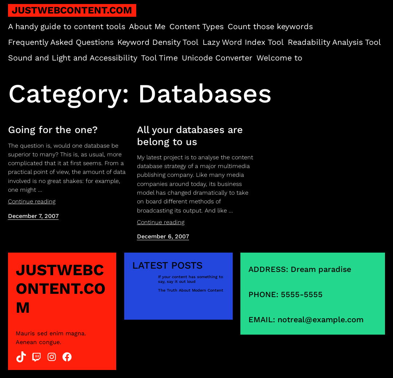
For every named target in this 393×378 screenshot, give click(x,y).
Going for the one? (53, 130)
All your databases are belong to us (190, 135)
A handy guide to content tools (66, 26)
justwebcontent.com (72, 10)
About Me (147, 26)
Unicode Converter (217, 57)
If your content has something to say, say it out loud (190, 279)
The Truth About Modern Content (190, 290)
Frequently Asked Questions (61, 42)
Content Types (196, 26)
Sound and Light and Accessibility (72, 57)
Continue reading (31, 201)
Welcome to (279, 57)
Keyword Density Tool (158, 42)
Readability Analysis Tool (334, 42)
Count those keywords (270, 26)
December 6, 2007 (163, 236)
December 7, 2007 (33, 216)
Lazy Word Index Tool (243, 42)
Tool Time (159, 57)
